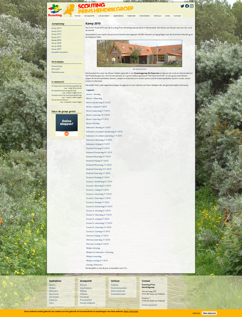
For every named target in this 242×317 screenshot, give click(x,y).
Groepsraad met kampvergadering (66, 86)
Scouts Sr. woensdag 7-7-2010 (99, 223)
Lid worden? (104, 15)
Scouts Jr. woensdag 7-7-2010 (99, 194)
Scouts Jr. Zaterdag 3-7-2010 (98, 198)
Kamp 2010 (56, 40)
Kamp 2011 (56, 37)
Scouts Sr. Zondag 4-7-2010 (98, 231)
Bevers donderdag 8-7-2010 (98, 102)
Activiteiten (145, 15)
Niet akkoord (209, 313)
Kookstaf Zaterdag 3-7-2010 (98, 173)
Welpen (52, 288)
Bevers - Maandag (94, 98)
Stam (51, 303)
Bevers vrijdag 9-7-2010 (96, 106)
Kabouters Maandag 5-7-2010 (99, 140)
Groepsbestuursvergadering (64, 90)
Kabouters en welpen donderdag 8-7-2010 (104, 131)
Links (167, 15)
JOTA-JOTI (56, 69)
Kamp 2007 (56, 49)
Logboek (90, 90)
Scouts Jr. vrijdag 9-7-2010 (97, 190)
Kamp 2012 (56, 34)
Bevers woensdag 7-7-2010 (98, 111)
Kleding (83, 291)
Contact (177, 15)
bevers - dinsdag (93, 94)
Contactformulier (118, 294)
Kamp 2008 (56, 46)
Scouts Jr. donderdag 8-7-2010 (99, 181)
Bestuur (83, 285)
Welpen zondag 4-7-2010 (97, 260)
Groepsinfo (89, 15)
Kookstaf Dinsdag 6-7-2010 (97, 148)
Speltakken (118, 15)
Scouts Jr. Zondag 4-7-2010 (97, 202)
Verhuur (157, 15)
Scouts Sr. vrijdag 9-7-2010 (97, 219)
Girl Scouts (53, 297)
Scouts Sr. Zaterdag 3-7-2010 (98, 227)
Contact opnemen (149, 305)
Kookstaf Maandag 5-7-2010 (98, 156)
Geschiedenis (86, 288)
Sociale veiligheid (87, 303)
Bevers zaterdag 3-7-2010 (97, 119)
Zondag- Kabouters (94, 264)
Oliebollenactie (58, 72)
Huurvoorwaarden (119, 288)
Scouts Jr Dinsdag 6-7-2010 (97, 177)
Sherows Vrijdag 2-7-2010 (97, 235)
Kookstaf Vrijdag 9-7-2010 (97, 160)
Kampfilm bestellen (60, 52)
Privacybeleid (86, 300)
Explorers (53, 300)
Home (77, 15)
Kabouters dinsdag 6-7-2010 (98, 127)
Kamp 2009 (56, 43)
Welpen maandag (93, 256)
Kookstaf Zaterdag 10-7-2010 (98, 169)
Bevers (52, 285)
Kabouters (53, 291)
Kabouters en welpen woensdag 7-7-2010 (104, 135)
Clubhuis (84, 294)
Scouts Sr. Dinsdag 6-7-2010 (98, 210)
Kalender (131, 15)
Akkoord (196, 313)
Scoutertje (84, 297)
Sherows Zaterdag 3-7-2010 (98, 239)
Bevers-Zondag (92, 123)
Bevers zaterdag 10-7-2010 (98, 115)
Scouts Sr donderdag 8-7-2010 (99, 206)
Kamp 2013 (56, 31)
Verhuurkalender (118, 291)
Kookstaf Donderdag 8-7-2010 (99, 152)
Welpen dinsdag (93, 248)
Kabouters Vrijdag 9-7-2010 (98, 144)
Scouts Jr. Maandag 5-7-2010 (98, 185)
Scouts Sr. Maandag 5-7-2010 (99, 214)
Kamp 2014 (56, 28)
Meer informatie (131, 311)
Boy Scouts (54, 294)
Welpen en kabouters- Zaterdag (99, 252)
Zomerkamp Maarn (60, 99)
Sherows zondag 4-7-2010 (97, 244)
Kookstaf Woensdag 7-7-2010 (98, 165)
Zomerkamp (57, 66)
